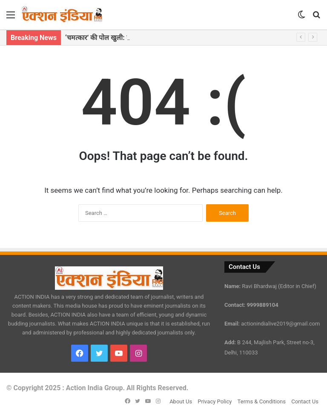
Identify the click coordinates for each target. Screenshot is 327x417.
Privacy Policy (215, 401)
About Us (180, 401)
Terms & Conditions (262, 401)
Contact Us (304, 401)
